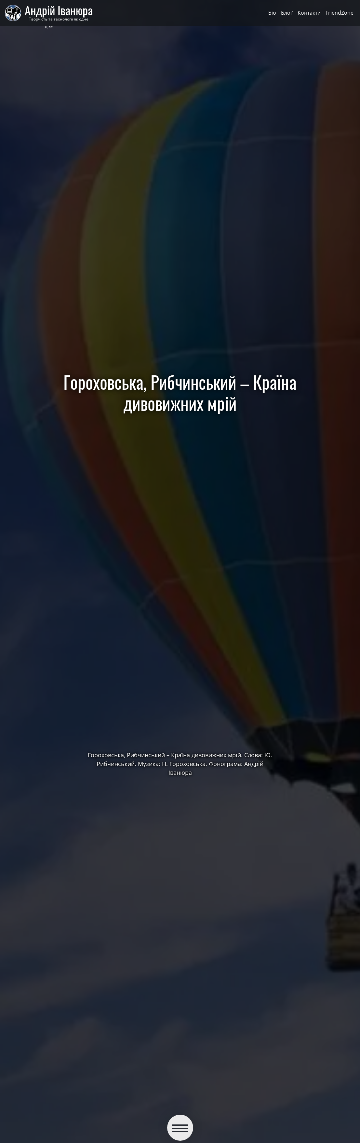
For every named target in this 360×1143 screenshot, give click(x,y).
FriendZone (339, 12)
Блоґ (287, 12)
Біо (272, 12)
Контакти (309, 12)
